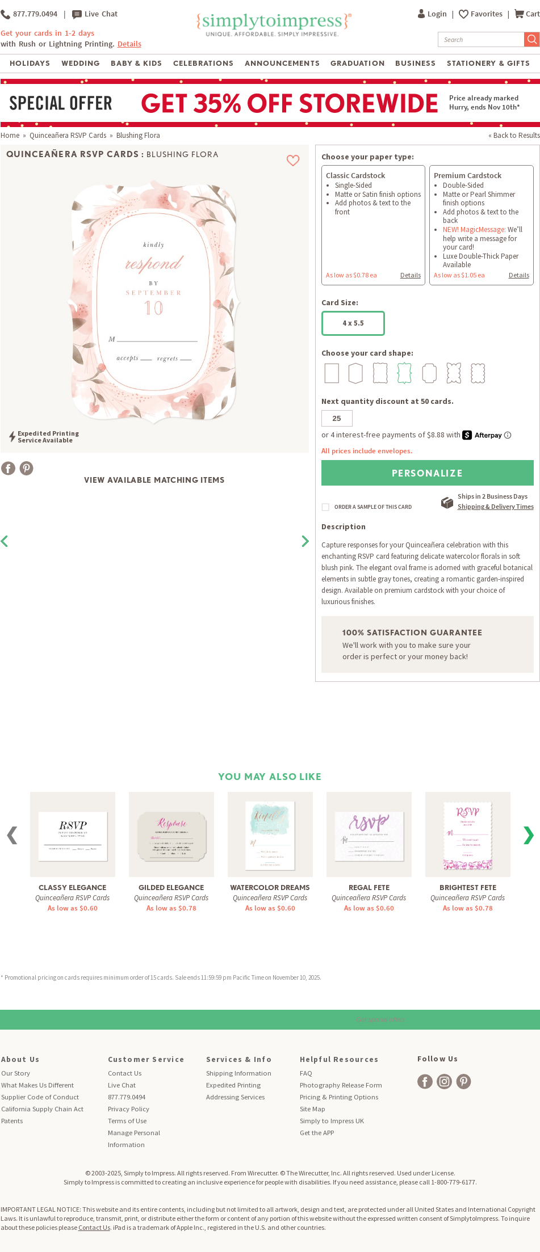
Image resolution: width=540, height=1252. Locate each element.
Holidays (30, 63)
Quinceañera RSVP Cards (68, 135)
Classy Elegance (72, 887)
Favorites (487, 14)
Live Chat (95, 14)
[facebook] (425, 1081)
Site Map (312, 1109)
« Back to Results (514, 135)
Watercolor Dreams (270, 887)
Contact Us (124, 1073)
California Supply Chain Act (42, 1109)
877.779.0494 (29, 14)
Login (433, 14)
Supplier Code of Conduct (40, 1097)
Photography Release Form (341, 1085)
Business (415, 63)
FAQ (306, 1073)
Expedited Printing (233, 1085)
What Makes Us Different (37, 1085)
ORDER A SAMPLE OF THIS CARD (373, 507)
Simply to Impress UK (332, 1120)
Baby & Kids (136, 63)
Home (10, 135)
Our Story (15, 1073)
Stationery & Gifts (488, 63)
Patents (12, 1120)
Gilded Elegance (171, 887)
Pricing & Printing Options (339, 1097)
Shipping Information (238, 1073)
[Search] (481, 39)
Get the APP (317, 1132)
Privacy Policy (128, 1109)
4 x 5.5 (353, 323)
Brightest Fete (467, 887)
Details (129, 44)
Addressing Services (235, 1097)
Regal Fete (369, 887)
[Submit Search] (532, 39)
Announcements (282, 63)
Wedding (80, 63)
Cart (527, 14)
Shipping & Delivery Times (496, 506)
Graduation (357, 63)
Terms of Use (127, 1120)
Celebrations (203, 63)
